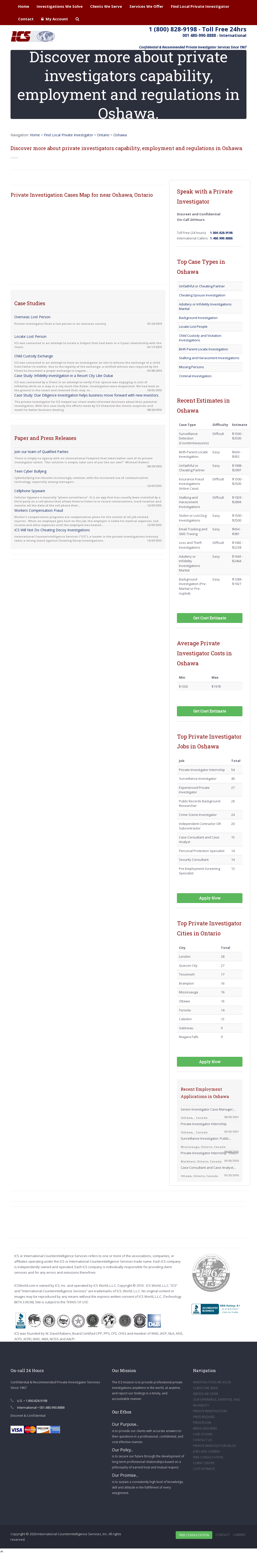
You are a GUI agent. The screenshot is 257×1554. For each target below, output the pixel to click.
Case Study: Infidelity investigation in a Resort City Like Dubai (63, 375)
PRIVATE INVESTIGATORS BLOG (214, 1446)
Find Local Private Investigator (200, 6)
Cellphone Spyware (29, 490)
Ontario (103, 135)
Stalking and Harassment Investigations (209, 358)
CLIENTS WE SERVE (205, 1388)
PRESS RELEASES (204, 1417)
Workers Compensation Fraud (38, 510)
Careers (239, 1535)
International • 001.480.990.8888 (38, 1407)
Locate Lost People (193, 326)
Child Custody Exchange (33, 356)
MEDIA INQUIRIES (205, 1428)
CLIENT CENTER (203, 1463)
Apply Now (209, 897)
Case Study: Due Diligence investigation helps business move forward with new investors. (86, 395)
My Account (54, 18)
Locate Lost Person (30, 336)
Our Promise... (125, 1475)
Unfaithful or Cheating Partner (202, 286)
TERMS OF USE (77, 1302)
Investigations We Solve (60, 6)
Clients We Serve (106, 6)
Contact (26, 18)
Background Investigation (198, 317)
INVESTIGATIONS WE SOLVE (212, 1382)
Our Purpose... (125, 1424)
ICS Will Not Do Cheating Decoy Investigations (52, 530)
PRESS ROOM (202, 1422)
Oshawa (120, 135)
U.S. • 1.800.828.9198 (29, 1400)
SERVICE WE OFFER (205, 1394)
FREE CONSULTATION (208, 1457)
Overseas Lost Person (32, 316)
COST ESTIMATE (204, 1469)
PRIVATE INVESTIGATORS (210, 1411)
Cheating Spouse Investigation (202, 295)
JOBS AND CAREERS (206, 1451)
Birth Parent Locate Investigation (203, 349)
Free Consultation (194, 1535)
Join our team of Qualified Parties (41, 451)
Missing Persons (191, 367)
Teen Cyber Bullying (30, 471)
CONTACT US (202, 1440)
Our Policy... (122, 1450)
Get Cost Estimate (209, 617)
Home (23, 6)
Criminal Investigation (195, 376)
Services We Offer (146, 6)
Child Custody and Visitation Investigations (200, 338)
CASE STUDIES (202, 1434)
